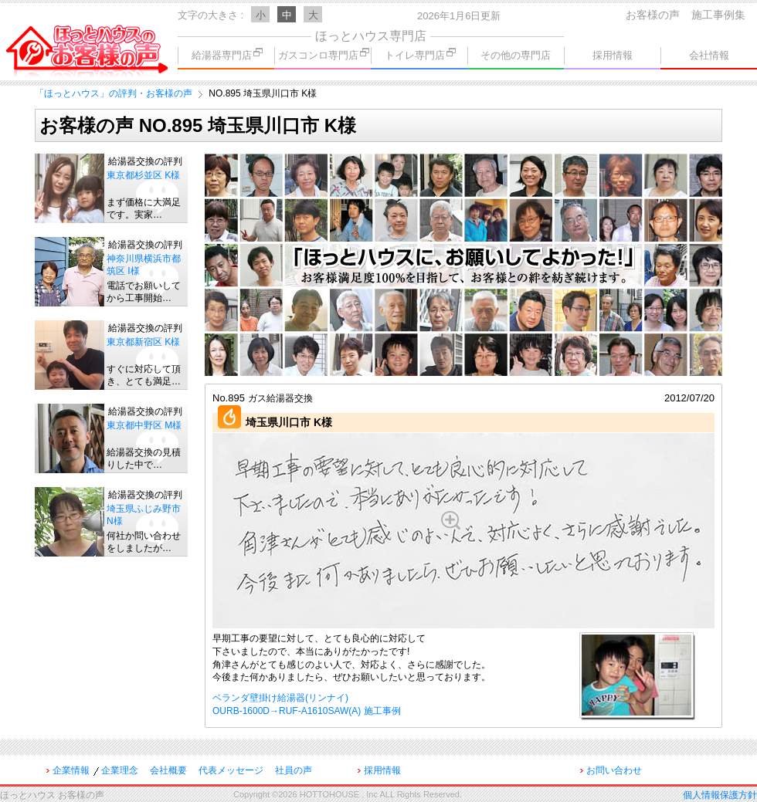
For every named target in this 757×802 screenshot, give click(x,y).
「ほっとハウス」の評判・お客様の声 (113, 93)
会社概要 (168, 770)
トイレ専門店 (420, 54)
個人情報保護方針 (720, 795)
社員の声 (293, 770)
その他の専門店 (515, 55)
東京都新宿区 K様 (143, 342)
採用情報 (612, 55)
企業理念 (119, 770)
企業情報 (71, 770)
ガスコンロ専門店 (323, 54)
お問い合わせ (614, 770)
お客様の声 (653, 14)
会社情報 (709, 55)
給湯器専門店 (227, 54)
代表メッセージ (231, 770)
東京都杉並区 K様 (143, 175)
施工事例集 (718, 14)
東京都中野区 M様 (144, 425)
